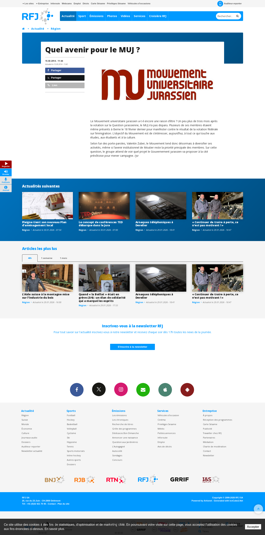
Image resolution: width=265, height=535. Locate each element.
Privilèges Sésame (116, 3)
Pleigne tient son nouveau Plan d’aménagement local (44, 223)
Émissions (97, 16)
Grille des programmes (124, 428)
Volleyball (72, 428)
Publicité (207, 428)
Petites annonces (166, 433)
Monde (25, 424)
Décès (86, 3)
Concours (117, 460)
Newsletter (208, 455)
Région (55, 28)
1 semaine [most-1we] (46, 258)
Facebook (77, 389)
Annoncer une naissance (125, 437)
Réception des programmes (217, 419)
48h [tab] (30, 258)
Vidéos (125, 16)
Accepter (253, 526)
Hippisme (72, 442)
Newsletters (143, 389)
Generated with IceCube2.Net (228, 501)
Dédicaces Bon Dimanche (125, 433)
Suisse (25, 419)
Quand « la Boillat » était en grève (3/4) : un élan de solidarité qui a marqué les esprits (102, 297)
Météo (161, 428)
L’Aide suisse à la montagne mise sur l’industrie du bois (45, 295)
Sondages (117, 455)
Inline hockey (74, 455)
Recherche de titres (122, 424)
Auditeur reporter (31, 446)
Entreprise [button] (42, 3)
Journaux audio (29, 437)
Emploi (77, 3)
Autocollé (117, 451)
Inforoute (55, 3)
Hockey (70, 419)
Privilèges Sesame (167, 424)
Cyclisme (71, 433)
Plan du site (63, 504)
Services (139, 16)
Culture (25, 433)
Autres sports (74, 460)
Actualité (68, 16)
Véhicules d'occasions (139, 3)
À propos (207, 415)
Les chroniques (120, 419)
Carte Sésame (98, 3)
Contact (207, 451)
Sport (82, 16)
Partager (54, 70)
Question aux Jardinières (125, 442)
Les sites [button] (28, 3)
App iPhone (165, 389)
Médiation (208, 442)
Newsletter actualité (32, 451)
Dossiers (26, 442)
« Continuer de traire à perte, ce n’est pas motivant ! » (215, 223)
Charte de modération (214, 446)
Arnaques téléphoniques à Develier (154, 223)
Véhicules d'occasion (168, 415)
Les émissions (119, 415)
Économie (27, 428)
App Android (187, 389)
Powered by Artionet (202, 501)
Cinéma (162, 419)
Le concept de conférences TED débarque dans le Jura (101, 223)
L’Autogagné (118, 446)
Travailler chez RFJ (212, 433)
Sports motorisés (76, 451)
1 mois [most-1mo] (63, 258)
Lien (52, 85)
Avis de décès (165, 446)
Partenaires (209, 437)
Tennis (70, 446)
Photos (112, 16)
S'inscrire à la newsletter (132, 346)
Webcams (67, 3)
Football (71, 415)
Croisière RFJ (157, 16)
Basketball (72, 424)
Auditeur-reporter (229, 4)
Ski (68, 437)
